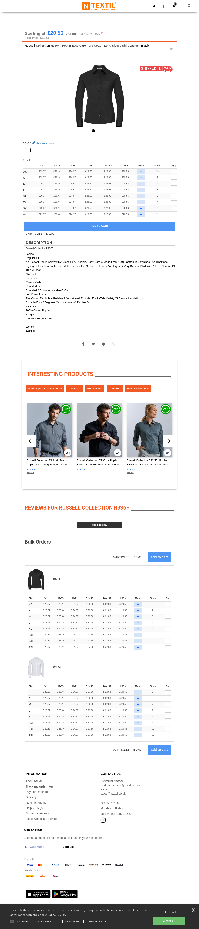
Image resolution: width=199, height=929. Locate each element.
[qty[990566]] (174, 199)
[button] (154, 5)
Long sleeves (95, 391)
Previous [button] (30, 102)
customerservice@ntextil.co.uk (120, 788)
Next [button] (171, 102)
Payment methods (37, 795)
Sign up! (68, 850)
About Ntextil (34, 784)
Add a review (99, 528)
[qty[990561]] (174, 175)
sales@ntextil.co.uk (113, 796)
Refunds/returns (36, 805)
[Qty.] (168, 607)
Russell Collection (37, 48)
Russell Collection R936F (39, 251)
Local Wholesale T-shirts (41, 822)
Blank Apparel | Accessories (45, 391)
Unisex (115, 391)
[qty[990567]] (174, 218)
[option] (99, 99)
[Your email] (42, 850)
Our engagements (37, 816)
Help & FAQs (34, 811)
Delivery (31, 800)
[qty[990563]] (174, 187)
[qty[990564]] (174, 193)
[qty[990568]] (174, 211)
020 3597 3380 (110, 806)
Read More (63, 914)
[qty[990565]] (174, 205)
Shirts (74, 391)
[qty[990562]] (174, 181)
